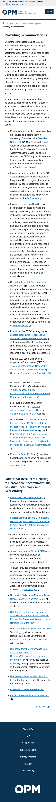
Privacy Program (28, 757)
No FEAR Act (28, 743)
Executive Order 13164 (24, 454)
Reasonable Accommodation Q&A (27, 689)
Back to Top (43, 706)
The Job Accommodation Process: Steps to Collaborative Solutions (27, 410)
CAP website (34, 198)
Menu (49, 11)
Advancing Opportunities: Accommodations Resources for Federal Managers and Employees (30, 393)
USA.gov (28, 763)
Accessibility (28, 770)
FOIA (28, 736)
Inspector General (28, 750)
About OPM (28, 729)
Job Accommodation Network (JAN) (29, 551)
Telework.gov (31, 589)
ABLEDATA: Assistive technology (27, 497)
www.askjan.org (22, 325)
